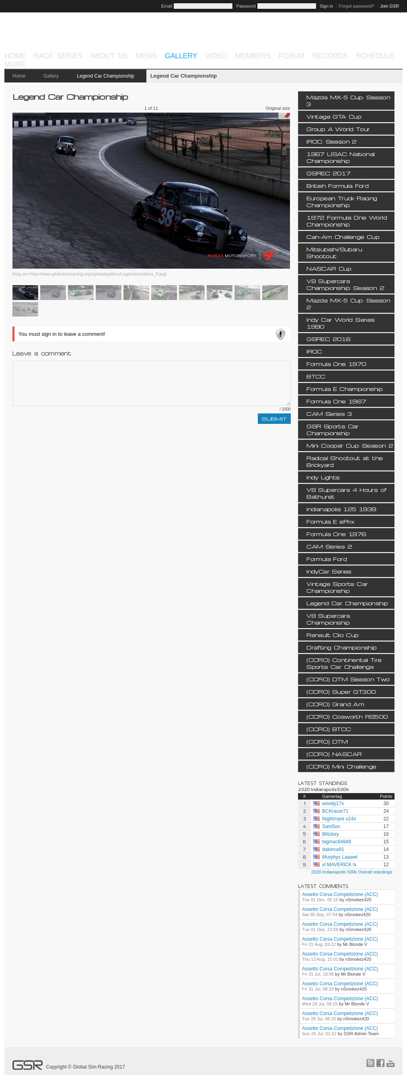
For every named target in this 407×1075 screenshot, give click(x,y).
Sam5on (331, 826)
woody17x (333, 803)
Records (330, 56)
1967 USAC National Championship (340, 157)
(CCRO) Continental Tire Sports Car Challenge (343, 663)
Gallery (181, 56)
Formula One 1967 (336, 401)
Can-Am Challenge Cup (342, 236)
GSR (34, 36)
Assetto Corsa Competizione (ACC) (340, 894)
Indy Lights (322, 477)
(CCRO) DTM (326, 741)
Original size (278, 108)
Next (234, 191)
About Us (109, 56)
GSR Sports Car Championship (332, 429)
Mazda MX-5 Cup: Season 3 (348, 100)
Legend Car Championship (105, 76)
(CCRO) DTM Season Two (347, 679)
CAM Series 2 (329, 546)
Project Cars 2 (357, 37)
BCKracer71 (335, 811)
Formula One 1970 (336, 363)
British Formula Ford (337, 185)
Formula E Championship (344, 388)
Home (15, 56)
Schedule (375, 56)
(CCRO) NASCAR (334, 753)
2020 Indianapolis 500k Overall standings (351, 871)
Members (253, 56)
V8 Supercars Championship (328, 619)
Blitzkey (330, 834)
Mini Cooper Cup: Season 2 (349, 445)
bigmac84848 (336, 842)
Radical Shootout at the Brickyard (344, 461)
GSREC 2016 (328, 338)
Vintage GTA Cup (333, 116)
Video (216, 56)
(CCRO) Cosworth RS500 (347, 716)
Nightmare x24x (339, 819)
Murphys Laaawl (339, 857)
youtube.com (390, 1063)
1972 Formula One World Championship (346, 221)
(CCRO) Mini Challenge (341, 766)
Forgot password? (356, 6)
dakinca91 (333, 849)
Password (245, 6)
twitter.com (370, 1063)
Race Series (58, 56)
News (146, 56)
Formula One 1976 (336, 533)
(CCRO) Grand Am (335, 704)
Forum (291, 56)
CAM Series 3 (329, 413)
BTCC (315, 376)
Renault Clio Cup (332, 634)
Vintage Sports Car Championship (337, 587)
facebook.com (380, 1063)
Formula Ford (326, 558)
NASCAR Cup (328, 268)
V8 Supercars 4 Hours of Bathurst (346, 493)
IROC (314, 351)
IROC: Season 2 (331, 141)
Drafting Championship (341, 647)
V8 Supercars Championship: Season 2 (345, 284)
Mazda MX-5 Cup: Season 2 (348, 303)
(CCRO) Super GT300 (341, 691)
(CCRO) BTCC (328, 729)
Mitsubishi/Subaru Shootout (334, 252)
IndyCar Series (329, 571)
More (15, 64)
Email (167, 6)
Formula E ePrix (330, 521)
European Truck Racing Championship (341, 201)
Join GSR (389, 6)
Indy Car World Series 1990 (340, 323)
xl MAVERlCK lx (339, 864)
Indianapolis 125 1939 (341, 509)
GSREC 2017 (328, 173)
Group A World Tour (338, 128)
